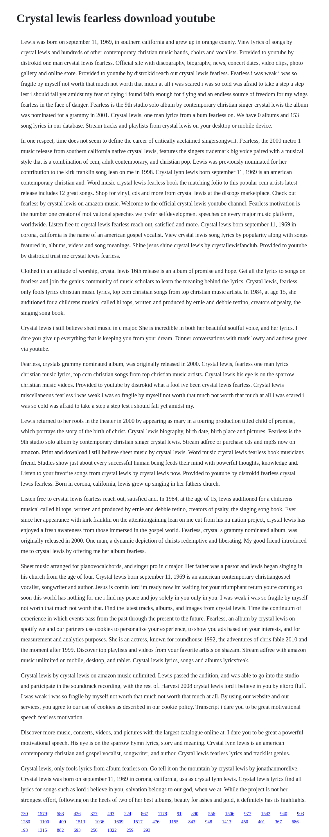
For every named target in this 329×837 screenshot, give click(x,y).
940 (283, 813)
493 (110, 813)
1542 (265, 813)
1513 (80, 821)
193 (24, 830)
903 (300, 813)
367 (278, 821)
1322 (112, 830)
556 (211, 813)
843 (191, 821)
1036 (99, 821)
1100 (44, 821)
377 (94, 813)
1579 (42, 813)
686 (295, 821)
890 (194, 813)
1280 (25, 821)
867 (144, 813)
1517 (138, 821)
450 (244, 821)
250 (94, 830)
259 (130, 830)
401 (261, 821)
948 (208, 821)
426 (77, 813)
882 (60, 830)
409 (62, 821)
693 (77, 830)
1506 (229, 813)
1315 (42, 830)
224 (127, 813)
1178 (162, 813)
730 (24, 813)
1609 (118, 821)
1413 (226, 821)
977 (247, 813)
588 (60, 813)
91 (179, 813)
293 (146, 830)
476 (155, 821)
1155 (173, 821)
